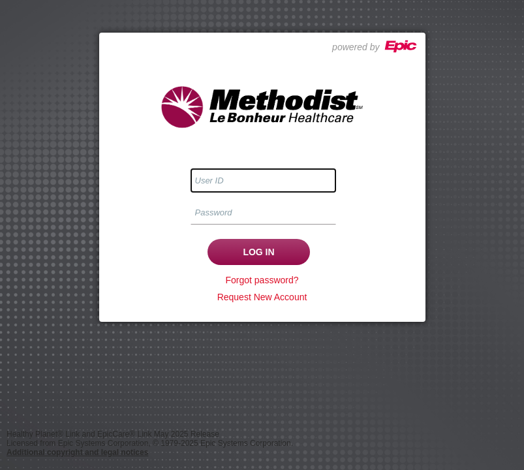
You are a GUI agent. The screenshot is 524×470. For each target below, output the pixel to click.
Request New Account (262, 297)
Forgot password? (261, 280)
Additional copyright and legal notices (77, 452)
